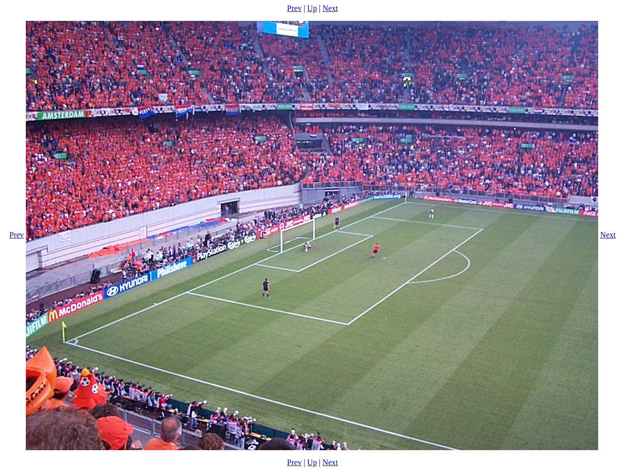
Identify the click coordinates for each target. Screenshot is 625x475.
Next (330, 8)
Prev (294, 8)
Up (312, 8)
